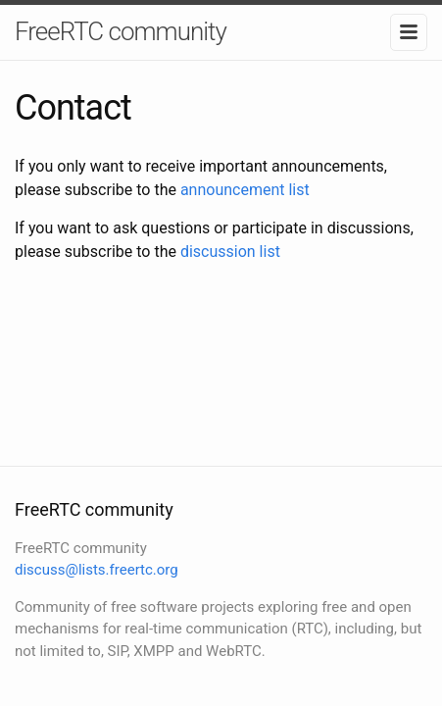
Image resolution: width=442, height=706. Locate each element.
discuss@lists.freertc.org (96, 570)
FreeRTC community (120, 31)
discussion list (230, 251)
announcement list (245, 189)
